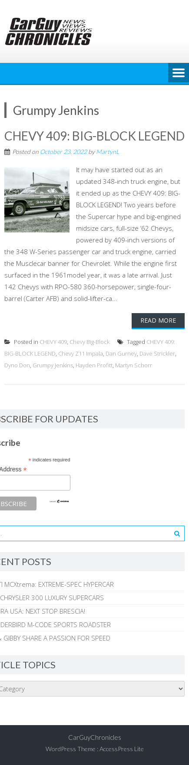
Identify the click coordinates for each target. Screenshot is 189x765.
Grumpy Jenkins (53, 365)
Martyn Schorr (133, 365)
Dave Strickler (157, 353)
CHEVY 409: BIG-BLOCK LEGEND (94, 135)
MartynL (107, 151)
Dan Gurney (121, 353)
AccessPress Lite (121, 748)
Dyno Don (17, 365)
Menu (178, 73)
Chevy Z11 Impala (80, 353)
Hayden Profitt (94, 365)
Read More (158, 320)
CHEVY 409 (53, 342)
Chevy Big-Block (89, 342)
